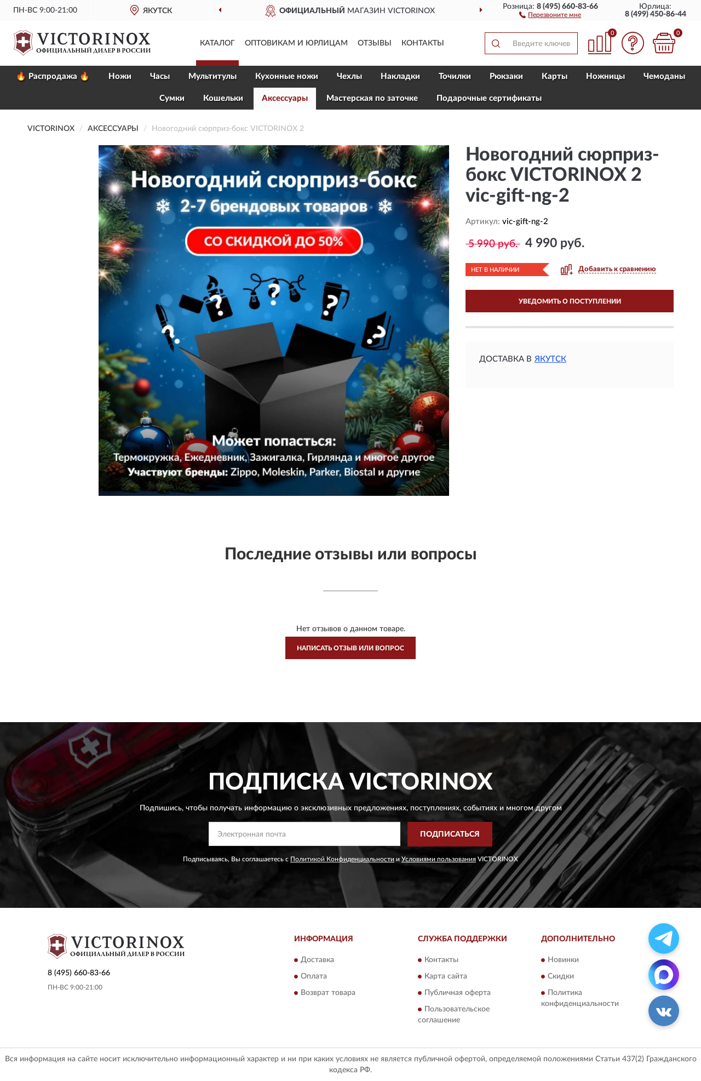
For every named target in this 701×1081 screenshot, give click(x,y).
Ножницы (605, 76)
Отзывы (375, 43)
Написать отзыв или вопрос (350, 648)
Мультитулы (212, 76)
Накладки (400, 76)
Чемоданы (664, 76)
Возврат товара (328, 993)
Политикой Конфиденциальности (342, 859)
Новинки (563, 960)
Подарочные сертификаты (489, 98)
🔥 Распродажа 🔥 (53, 76)
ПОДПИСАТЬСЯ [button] (450, 834)
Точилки (455, 76)
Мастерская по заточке (372, 98)
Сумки (172, 98)
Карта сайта (445, 977)
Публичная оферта (457, 993)
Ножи (119, 76)
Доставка (317, 960)
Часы (160, 76)
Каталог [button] (217, 43)
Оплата (314, 977)
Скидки (561, 977)
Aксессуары (285, 98)
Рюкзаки (506, 76)
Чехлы (349, 76)
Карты (554, 76)
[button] (550, 14)
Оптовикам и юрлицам (296, 43)
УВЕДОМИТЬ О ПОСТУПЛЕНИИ (570, 301)
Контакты (422, 43)
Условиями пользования (438, 859)
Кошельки (223, 98)
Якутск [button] (550, 359)
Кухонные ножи (286, 76)
